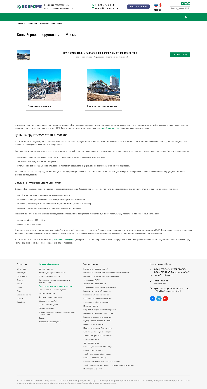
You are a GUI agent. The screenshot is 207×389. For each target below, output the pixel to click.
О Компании (21, 269)
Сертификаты (22, 276)
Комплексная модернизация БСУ (95, 269)
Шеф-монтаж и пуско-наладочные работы (99, 310)
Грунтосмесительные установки (102, 106)
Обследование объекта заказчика (96, 302)
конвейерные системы (110, 128)
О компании (22, 264)
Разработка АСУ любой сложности (96, 295)
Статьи (19, 287)
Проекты (20, 284)
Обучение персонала (91, 339)
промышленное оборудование (63, 240)
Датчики (42, 318)
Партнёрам (21, 302)
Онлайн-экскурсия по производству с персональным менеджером (108, 365)
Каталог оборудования (49, 264)
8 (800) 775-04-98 (104, 4)
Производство (22, 273)
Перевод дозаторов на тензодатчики (97, 317)
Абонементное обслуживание (94, 284)
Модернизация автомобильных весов (97, 328)
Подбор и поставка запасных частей (97, 321)
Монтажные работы (90, 306)
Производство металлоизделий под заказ (99, 313)
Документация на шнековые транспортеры (99, 287)
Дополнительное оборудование (51, 322)
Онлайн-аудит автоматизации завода (97, 347)
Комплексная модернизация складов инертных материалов (106, 273)
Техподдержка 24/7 (180, 8)
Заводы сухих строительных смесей (52, 273)
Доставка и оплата (24, 295)
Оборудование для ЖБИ (48, 301)
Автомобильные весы (47, 293)
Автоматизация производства (50, 297)
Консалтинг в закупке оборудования (97, 291)
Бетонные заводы (46, 269)
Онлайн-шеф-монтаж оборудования (97, 354)
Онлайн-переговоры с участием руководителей (101, 361)
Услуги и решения (90, 264)
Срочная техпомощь (91, 343)
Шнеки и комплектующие (48, 305)
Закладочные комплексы (39, 106)
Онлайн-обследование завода (95, 358)
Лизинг (19, 291)
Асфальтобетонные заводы (49, 276)
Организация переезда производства (97, 332)
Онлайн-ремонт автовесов (93, 350)
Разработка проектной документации (97, 298)
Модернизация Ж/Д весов (93, 324)
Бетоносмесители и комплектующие (52, 290)
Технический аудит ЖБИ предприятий (97, 335)
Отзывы (20, 298)
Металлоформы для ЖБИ (92, 369)
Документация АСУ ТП (91, 280)
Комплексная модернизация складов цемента (101, 276)
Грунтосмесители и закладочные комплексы (55, 286)
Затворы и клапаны (46, 308)
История (20, 280)
